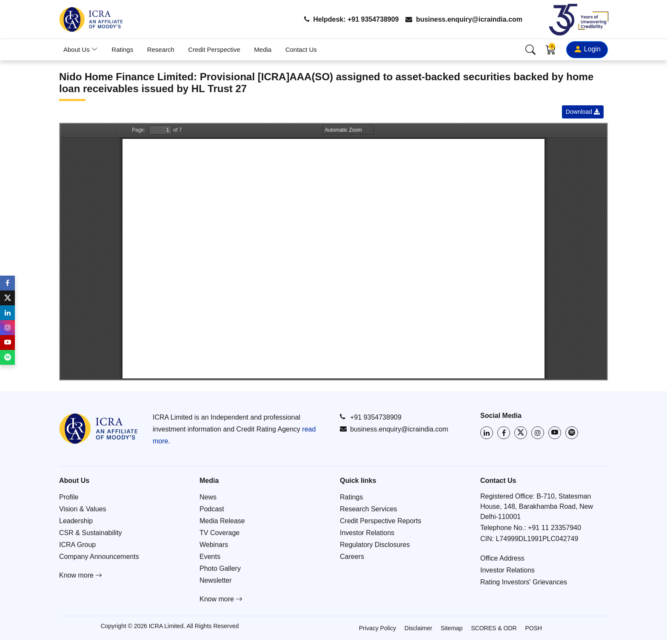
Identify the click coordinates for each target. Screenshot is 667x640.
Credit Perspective (214, 49)
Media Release (222, 520)
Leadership (76, 520)
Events (210, 556)
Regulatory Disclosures (375, 544)
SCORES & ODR (493, 628)
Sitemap (451, 628)
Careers (352, 556)
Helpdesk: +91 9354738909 (351, 19)
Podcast (212, 509)
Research (160, 49)
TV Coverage (219, 532)
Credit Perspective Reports (380, 520)
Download (583, 111)
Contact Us (301, 49)
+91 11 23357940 (554, 527)
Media (262, 49)
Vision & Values (82, 509)
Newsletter (216, 580)
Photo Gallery (220, 568)
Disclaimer (418, 628)
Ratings (122, 49)
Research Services (368, 509)
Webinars (214, 544)
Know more (80, 575)
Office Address (502, 558)
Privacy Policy (377, 628)
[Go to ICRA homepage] (98, 428)
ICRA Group (77, 544)
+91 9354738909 (371, 417)
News (208, 497)
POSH (533, 628)
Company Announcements (99, 556)
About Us (80, 49)
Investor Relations (367, 532)
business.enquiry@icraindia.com (463, 19)
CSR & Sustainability (90, 532)
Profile (68, 497)
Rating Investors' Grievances (523, 582)
